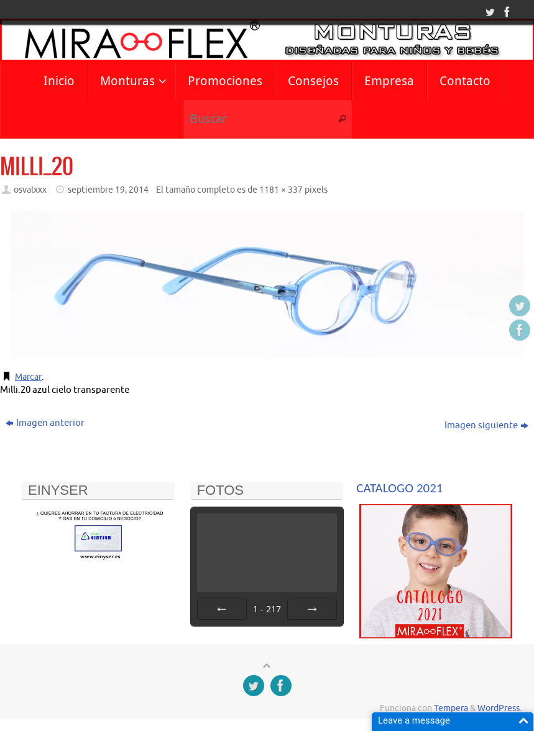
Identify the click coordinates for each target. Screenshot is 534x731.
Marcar (29, 377)
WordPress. (499, 708)
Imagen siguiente (486, 425)
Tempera (451, 708)
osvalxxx (30, 190)
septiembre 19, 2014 (108, 190)
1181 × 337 (281, 190)
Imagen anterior (45, 423)
